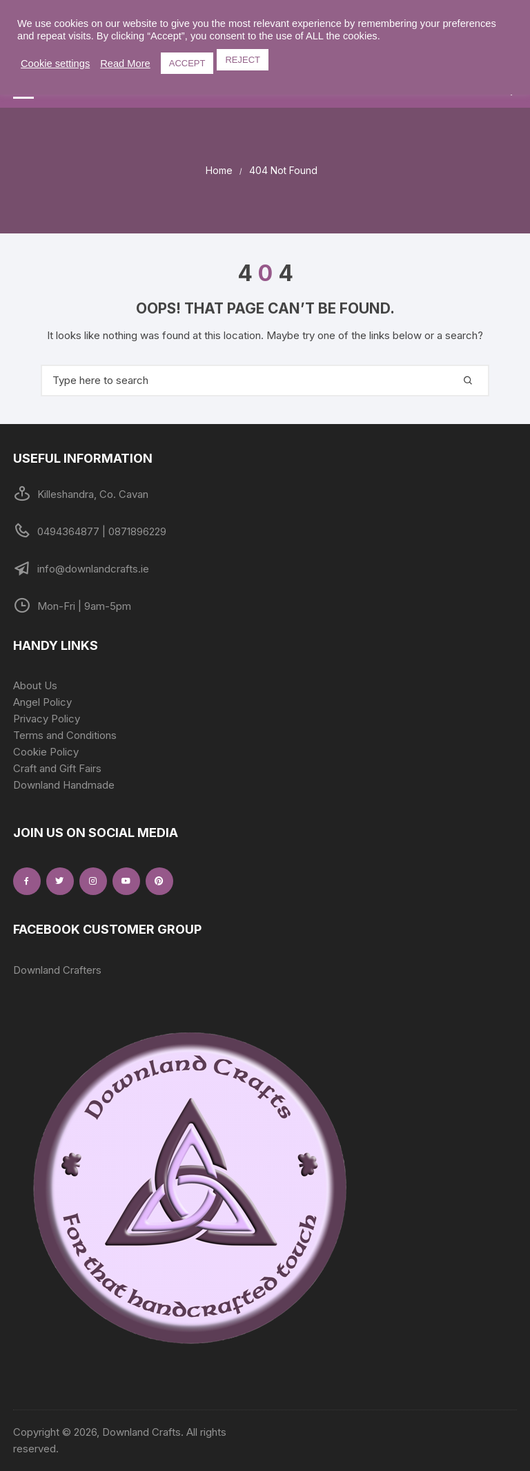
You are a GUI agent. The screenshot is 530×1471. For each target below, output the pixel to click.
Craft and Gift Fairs (57, 768)
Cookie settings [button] (55, 63)
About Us (35, 685)
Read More (125, 63)
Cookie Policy (46, 751)
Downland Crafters (57, 970)
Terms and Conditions (65, 735)
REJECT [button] (242, 60)
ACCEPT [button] (187, 63)
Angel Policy (42, 702)
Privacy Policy (46, 718)
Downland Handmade (64, 784)
